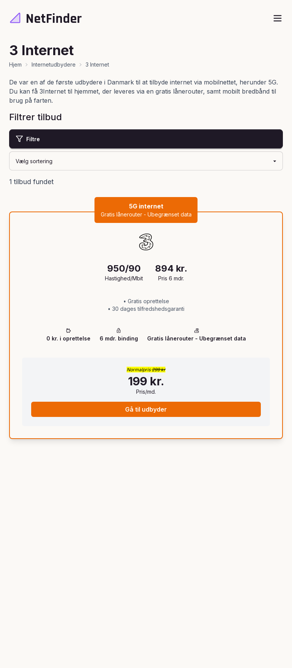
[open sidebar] (277, 18)
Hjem (15, 64)
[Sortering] (146, 160)
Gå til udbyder (146, 409)
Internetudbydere (54, 64)
